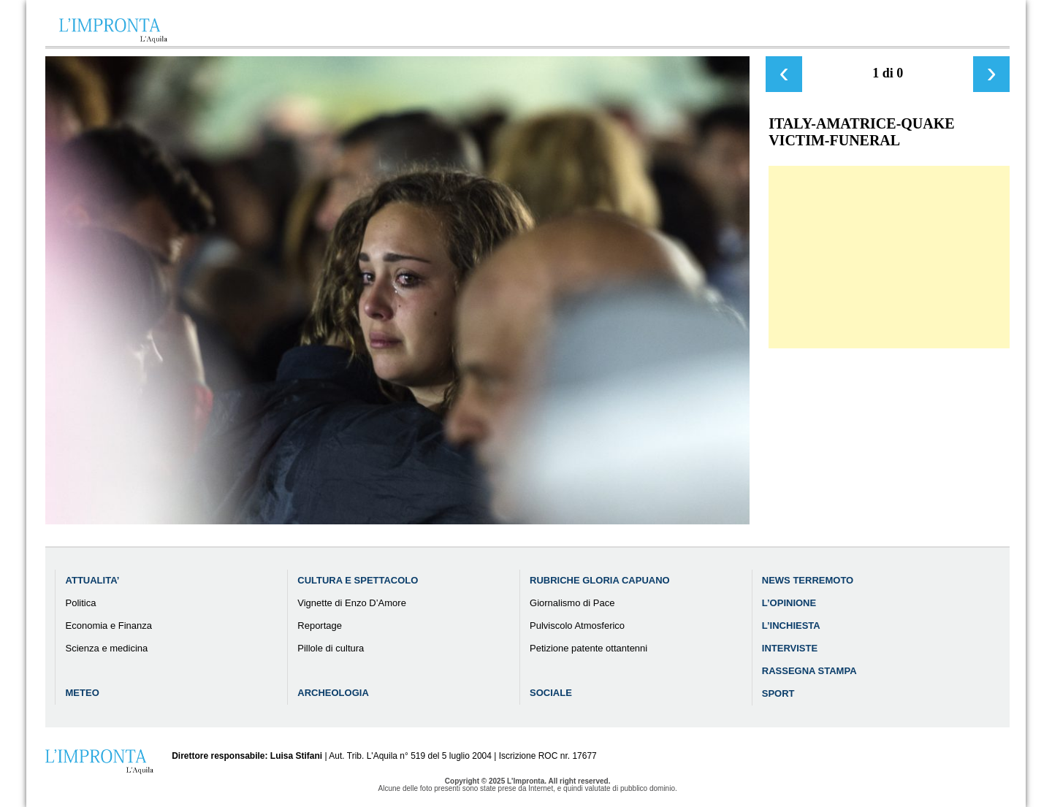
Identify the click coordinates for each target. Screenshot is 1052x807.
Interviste (789, 648)
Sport (778, 693)
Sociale (551, 692)
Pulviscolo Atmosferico (577, 625)
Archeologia (333, 692)
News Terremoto (807, 580)
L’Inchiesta (791, 625)
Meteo (82, 692)
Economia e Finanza (109, 625)
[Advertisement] (889, 257)
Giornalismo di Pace (572, 602)
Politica (81, 602)
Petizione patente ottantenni (588, 648)
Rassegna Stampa (809, 670)
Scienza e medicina (107, 648)
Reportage (319, 625)
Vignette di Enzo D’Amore (351, 602)
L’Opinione (789, 602)
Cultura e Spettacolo (357, 580)
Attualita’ (93, 580)
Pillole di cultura (330, 648)
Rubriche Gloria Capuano (600, 580)
